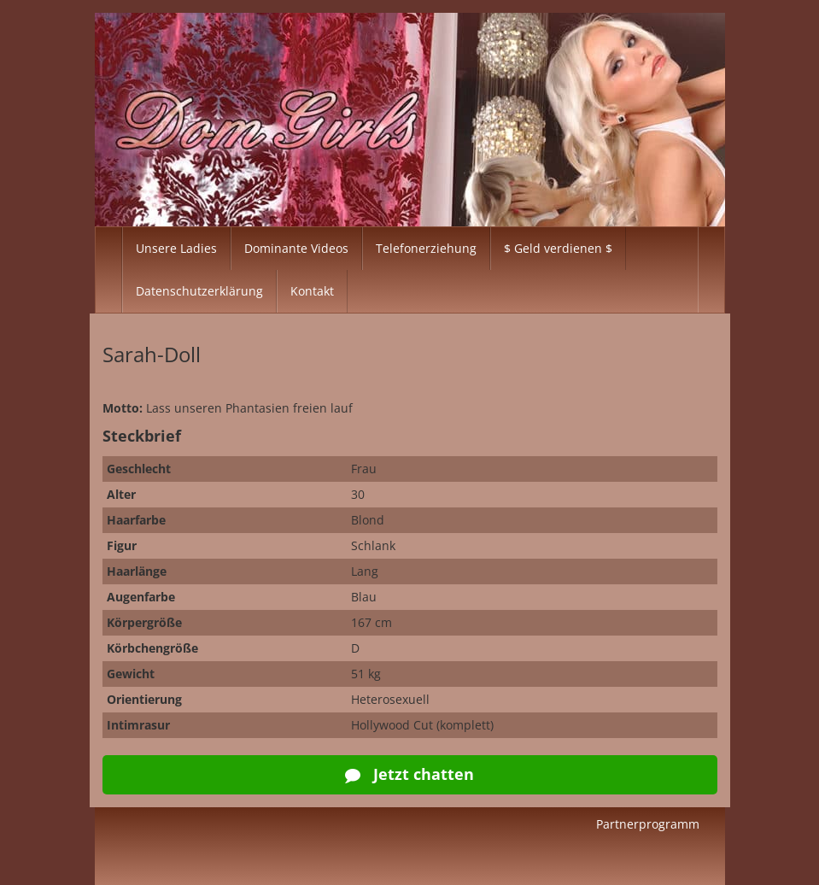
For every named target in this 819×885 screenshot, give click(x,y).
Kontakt (312, 291)
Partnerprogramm (647, 824)
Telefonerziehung (426, 248)
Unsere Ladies (176, 248)
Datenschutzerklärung (199, 291)
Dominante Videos (296, 248)
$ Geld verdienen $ (558, 248)
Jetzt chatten (409, 774)
